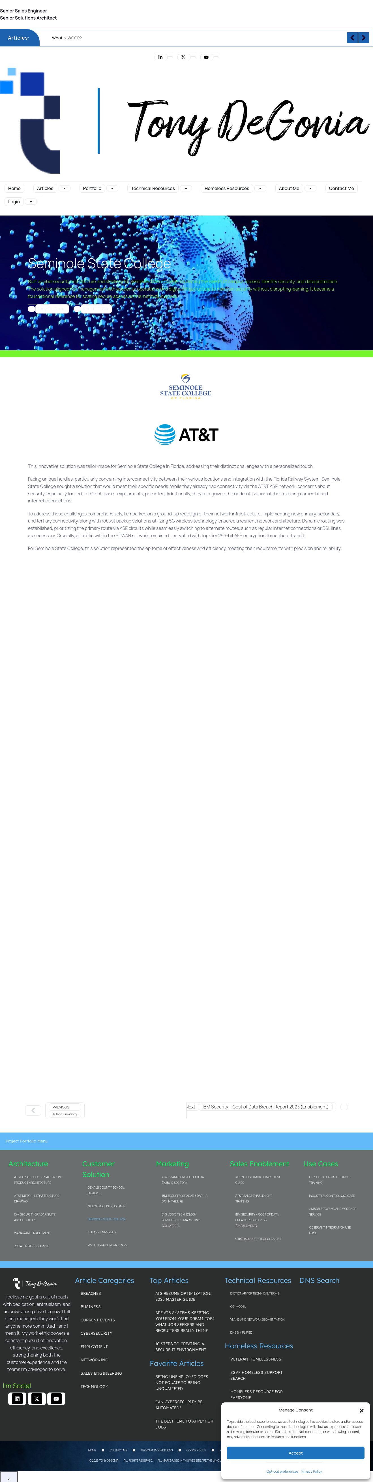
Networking (94, 1359)
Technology (94, 1386)
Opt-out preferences (283, 1471)
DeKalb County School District (106, 1190)
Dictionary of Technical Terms (254, 1293)
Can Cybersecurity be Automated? (178, 1404)
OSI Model (238, 1306)
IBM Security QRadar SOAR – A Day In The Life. (184, 1198)
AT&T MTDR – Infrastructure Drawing (36, 1198)
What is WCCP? (67, 38)
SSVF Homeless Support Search (256, 1375)
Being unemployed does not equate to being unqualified (181, 1382)
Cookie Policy (196, 1450)
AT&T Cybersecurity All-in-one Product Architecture (38, 1180)
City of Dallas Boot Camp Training (329, 1180)
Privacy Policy (311, 1471)
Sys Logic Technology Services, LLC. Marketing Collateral (181, 1220)
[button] (362, 1410)
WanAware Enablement (32, 1233)
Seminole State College (107, 1219)
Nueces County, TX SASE (106, 1206)
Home (92, 1450)
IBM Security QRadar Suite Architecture (34, 1217)
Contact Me (118, 1450)
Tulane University (102, 1232)
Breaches (91, 1293)
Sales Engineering (101, 1373)
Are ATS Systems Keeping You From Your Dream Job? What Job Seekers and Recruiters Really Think (185, 1321)
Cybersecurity (96, 1333)
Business (91, 1306)
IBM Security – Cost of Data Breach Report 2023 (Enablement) (257, 1220)
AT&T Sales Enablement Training (253, 1198)
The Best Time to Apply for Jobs (184, 1424)
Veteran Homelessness (255, 1359)
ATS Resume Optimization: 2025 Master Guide (183, 1296)
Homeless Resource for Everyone (256, 1394)
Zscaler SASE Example (31, 1246)
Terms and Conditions (157, 1450)
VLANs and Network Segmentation (257, 1319)
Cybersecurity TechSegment (258, 1238)
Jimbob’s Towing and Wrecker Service (332, 1211)
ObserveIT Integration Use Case (330, 1230)
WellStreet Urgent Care (108, 1245)
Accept (296, 1453)
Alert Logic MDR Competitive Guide (258, 1180)
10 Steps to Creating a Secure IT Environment (180, 1346)
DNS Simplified (241, 1332)
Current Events (98, 1320)
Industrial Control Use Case (332, 1195)
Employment (94, 1346)
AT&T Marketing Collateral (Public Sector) (183, 1180)
